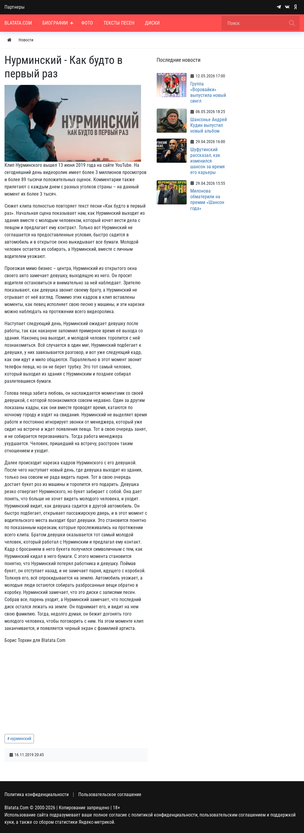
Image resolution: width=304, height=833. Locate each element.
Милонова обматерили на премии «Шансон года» (207, 199)
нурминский (20, 738)
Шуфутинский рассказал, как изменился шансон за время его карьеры (207, 161)
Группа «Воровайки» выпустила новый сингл (208, 92)
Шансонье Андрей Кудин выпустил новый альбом (208, 125)
